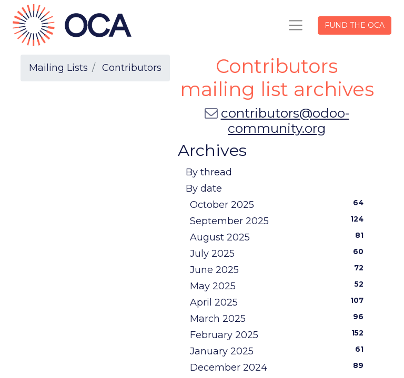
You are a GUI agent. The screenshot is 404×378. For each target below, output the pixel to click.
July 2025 (279, 253)
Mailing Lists (58, 68)
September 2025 (279, 220)
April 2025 (279, 302)
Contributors (131, 68)
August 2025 (279, 236)
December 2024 (279, 367)
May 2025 (279, 285)
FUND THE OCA (355, 25)
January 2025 (279, 350)
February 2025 (279, 334)
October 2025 (279, 204)
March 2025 (279, 318)
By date (204, 188)
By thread (209, 172)
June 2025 (279, 269)
